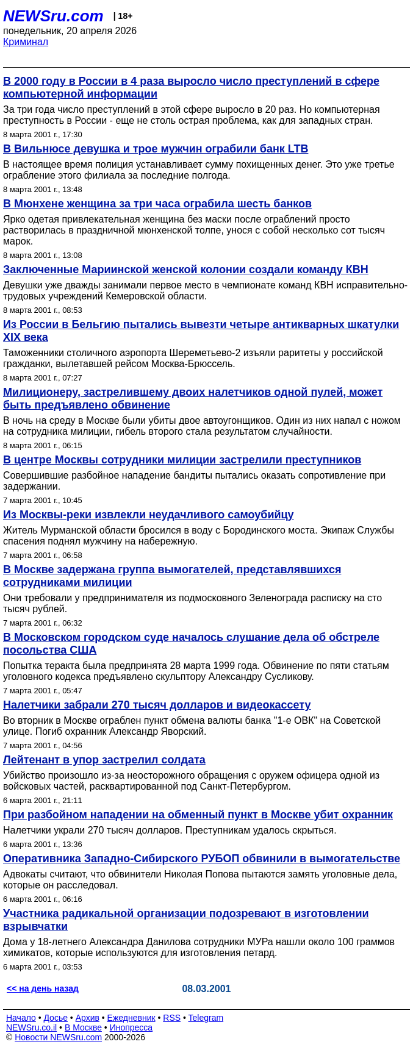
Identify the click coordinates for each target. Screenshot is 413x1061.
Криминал (25, 42)
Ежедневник (131, 1018)
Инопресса (131, 1027)
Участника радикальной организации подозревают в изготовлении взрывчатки (186, 919)
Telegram (206, 1018)
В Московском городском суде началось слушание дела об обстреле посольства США (191, 643)
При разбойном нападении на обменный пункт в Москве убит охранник (198, 815)
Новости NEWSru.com (58, 1037)
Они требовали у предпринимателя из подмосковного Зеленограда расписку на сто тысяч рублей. (192, 603)
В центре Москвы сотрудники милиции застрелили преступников (182, 460)
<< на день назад (43, 988)
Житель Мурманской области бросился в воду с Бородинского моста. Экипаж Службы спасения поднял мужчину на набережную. (198, 535)
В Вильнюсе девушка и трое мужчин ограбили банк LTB (155, 149)
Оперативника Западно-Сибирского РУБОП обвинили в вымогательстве (201, 858)
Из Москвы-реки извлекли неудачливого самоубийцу (148, 515)
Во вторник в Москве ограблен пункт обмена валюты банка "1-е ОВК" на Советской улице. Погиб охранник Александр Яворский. (192, 726)
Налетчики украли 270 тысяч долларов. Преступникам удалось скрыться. (170, 830)
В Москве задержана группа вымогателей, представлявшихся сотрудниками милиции (172, 575)
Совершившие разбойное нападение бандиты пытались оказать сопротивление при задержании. (194, 480)
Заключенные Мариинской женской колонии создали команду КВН (185, 269)
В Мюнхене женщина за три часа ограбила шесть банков (157, 204)
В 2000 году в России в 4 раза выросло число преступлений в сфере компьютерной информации (191, 87)
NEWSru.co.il (31, 1027)
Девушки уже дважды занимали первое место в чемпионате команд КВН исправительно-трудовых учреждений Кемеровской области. (205, 290)
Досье (55, 1018)
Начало (21, 1018)
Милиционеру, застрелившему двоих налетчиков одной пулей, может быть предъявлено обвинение (192, 398)
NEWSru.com (53, 16)
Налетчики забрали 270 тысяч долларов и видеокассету (157, 705)
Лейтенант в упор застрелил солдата (104, 760)
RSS (172, 1018)
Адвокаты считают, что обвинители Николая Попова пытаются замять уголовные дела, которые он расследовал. (200, 879)
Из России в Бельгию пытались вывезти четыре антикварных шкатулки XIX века (201, 330)
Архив (87, 1018)
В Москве (83, 1027)
